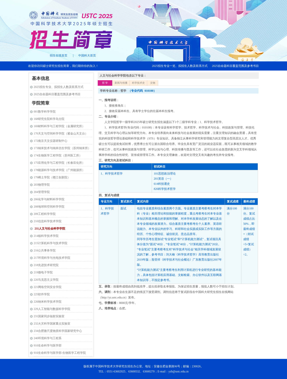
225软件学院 (42, 294)
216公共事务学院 (45, 250)
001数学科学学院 (45, 111)
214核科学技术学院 (46, 235)
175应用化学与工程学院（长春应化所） (59, 162)
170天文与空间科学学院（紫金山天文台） (61, 133)
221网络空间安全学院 (47, 287)
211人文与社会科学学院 (50, 228)
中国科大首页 (87, 55)
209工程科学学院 (45, 213)
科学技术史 (138, 83)
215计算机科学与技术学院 (50, 243)
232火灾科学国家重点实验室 (52, 323)
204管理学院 (42, 192)
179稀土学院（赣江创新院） (52, 177)
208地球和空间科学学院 (49, 206)
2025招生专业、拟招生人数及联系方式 (58, 86)
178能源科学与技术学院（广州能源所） (59, 170)
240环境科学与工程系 (47, 338)
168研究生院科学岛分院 (49, 118)
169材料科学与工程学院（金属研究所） (59, 126)
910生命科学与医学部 (47, 345)
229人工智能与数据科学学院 (52, 308)
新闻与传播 (121, 83)
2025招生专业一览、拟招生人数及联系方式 (180, 65)
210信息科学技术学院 (47, 221)
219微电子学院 (43, 272)
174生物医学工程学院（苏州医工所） (58, 155)
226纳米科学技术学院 (47, 301)
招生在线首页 (58, 55)
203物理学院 (42, 184)
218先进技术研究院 (46, 265)
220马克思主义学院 (46, 279)
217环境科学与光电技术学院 (52, 257)
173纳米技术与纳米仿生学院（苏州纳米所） (62, 148)
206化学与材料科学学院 (49, 199)
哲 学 (105, 83)
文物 (152, 83)
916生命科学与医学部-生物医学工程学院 (60, 352)
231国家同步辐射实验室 (49, 316)
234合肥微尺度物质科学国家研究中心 (58, 330)
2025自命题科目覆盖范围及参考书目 (235, 65)
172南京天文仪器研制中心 (50, 140)
